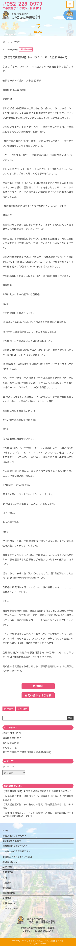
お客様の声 (7, 872)
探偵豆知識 (8, 733)
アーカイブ (8, 766)
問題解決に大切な (16, 846)
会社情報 (6, 887)
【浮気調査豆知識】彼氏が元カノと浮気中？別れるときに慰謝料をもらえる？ (38, 798)
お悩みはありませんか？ (14, 835)
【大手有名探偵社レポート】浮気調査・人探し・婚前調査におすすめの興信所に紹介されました (38, 814)
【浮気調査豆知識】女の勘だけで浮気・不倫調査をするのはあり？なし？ (38, 806)
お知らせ (7, 747)
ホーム (6, 42)
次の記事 (22, 708)
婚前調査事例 (9, 742)
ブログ (17, 42)
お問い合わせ (8, 903)
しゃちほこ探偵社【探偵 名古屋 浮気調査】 (46, 940)
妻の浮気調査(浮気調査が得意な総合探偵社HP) (26, 752)
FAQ (4, 877)
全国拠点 (6, 898)
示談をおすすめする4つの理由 (17, 856)
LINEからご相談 (10, 908)
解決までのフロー (11, 861)
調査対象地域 (8, 892)
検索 (70, 718)
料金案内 (38, 686)
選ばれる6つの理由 (11, 841)
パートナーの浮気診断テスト (16, 851)
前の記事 (8, 708)
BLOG (5, 830)
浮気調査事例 (9, 738)
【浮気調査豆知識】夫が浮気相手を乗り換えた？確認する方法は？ (37, 791)
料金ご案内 (7, 866)
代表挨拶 (6, 882)
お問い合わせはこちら (38, 695)
